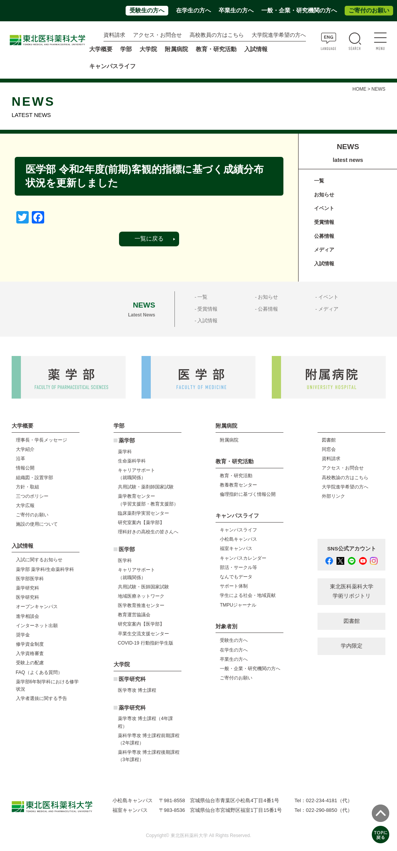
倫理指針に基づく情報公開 (248, 494)
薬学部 (127, 441)
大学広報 (25, 505)
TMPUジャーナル (238, 605)
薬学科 (125, 451)
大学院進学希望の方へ (279, 35)
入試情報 (324, 263)
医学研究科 (27, 597)
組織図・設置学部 (34, 477)
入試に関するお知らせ (39, 559)
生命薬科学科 (132, 461)
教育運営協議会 (134, 614)
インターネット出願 (37, 625)
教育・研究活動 (236, 475)
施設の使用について (37, 524)
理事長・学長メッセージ (41, 440)
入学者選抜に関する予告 (41, 698)
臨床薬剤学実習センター (143, 513)
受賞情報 (324, 222)
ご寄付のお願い (369, 10)
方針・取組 (27, 487)
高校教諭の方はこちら (345, 477)
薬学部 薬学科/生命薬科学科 (45, 569)
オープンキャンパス (37, 606)
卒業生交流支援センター (143, 633)
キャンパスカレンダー (243, 558)
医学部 (127, 549)
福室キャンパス (236, 548)
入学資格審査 (30, 653)
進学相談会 (27, 616)
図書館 (329, 440)
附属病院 (176, 49)
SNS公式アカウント (351, 549)
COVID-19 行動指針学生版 (145, 643)
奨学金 (23, 635)
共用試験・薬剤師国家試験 (146, 487)
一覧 (319, 181)
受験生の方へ (146, 10)
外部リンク (333, 496)
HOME (359, 89)
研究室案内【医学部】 (141, 624)
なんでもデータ (236, 576)
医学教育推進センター (141, 605)
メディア (324, 250)
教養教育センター (238, 485)
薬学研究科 (27, 588)
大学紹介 (25, 449)
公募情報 (324, 236)
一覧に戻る (149, 239)
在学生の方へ (193, 10)
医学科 (125, 560)
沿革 (20, 458)
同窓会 (329, 449)
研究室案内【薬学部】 (141, 522)
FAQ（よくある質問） (39, 672)
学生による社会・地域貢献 (248, 595)
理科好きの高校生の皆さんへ (148, 532)
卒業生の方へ (236, 10)
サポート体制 (234, 586)
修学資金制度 (30, 644)
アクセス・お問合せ (157, 35)
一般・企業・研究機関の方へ (299, 10)
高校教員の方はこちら (217, 35)
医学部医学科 (30, 578)
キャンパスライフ (238, 530)
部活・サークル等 (238, 567)
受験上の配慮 (30, 662)
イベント (324, 208)
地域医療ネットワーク (141, 596)
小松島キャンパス (238, 539)
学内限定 (351, 646)
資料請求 (114, 35)
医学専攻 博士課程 (137, 690)
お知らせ (324, 195)
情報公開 (25, 468)
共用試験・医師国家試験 (143, 587)
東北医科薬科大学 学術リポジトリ (351, 591)
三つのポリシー (32, 496)
